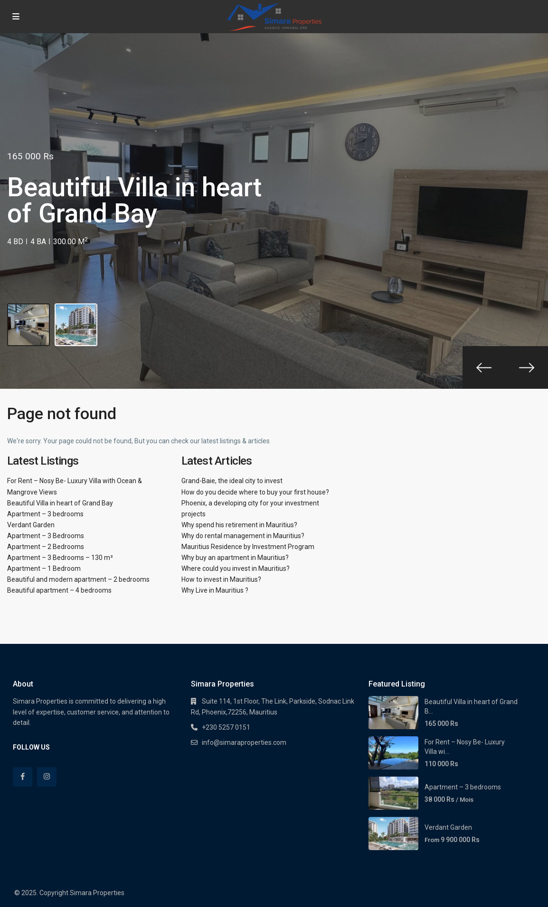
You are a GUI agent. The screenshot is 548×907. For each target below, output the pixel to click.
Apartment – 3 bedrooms (45, 514)
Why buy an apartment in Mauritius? (235, 557)
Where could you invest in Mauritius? (235, 568)
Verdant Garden (31, 525)
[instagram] (47, 777)
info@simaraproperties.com (244, 742)
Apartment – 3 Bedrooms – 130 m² (60, 557)
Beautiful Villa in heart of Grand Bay (60, 503)
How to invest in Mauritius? (221, 579)
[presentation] (484, 367)
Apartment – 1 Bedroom (44, 568)
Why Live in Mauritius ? (214, 590)
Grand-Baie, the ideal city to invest (232, 481)
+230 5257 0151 (226, 727)
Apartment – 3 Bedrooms (45, 536)
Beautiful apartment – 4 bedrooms (59, 590)
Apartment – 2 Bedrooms (45, 546)
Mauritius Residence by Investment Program (247, 546)
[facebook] (22, 777)
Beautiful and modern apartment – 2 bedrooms (78, 579)
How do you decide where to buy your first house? (255, 492)
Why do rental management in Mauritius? (242, 536)
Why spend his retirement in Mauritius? (239, 525)
